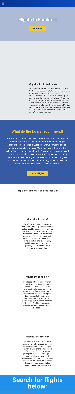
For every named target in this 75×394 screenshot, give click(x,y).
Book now (37, 28)
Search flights (37, 173)
